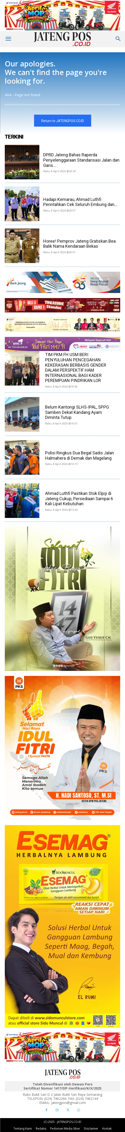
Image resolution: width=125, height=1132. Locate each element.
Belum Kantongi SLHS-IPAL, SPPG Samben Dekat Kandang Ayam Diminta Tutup (77, 412)
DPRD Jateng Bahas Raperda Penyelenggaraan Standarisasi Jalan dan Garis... (81, 160)
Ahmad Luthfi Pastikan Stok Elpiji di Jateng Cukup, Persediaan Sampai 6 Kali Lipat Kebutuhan (79, 498)
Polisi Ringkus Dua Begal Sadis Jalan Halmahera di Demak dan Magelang (79, 455)
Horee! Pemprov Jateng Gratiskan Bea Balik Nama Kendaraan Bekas (79, 244)
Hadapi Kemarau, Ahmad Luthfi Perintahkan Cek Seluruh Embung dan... (80, 202)
